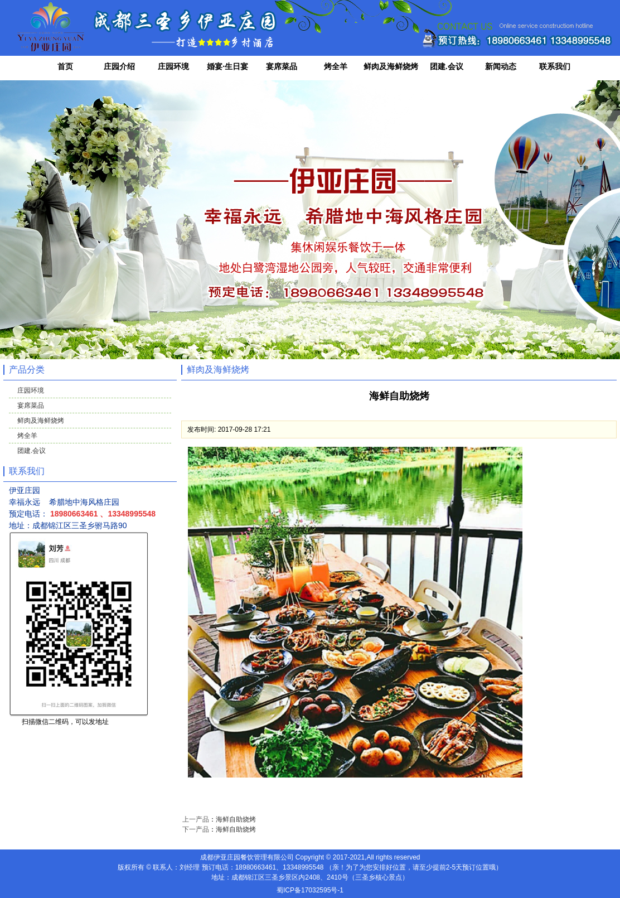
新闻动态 (500, 66)
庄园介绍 (119, 66)
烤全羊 (335, 66)
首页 (65, 66)
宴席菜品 (281, 66)
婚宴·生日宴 (227, 66)
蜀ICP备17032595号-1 (310, 890)
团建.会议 (446, 66)
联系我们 (554, 66)
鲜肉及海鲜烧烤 (391, 66)
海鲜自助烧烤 (236, 819)
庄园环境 (173, 66)
